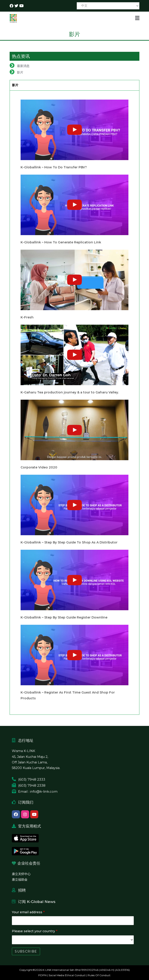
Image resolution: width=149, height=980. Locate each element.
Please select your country (34, 931)
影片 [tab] (15, 85)
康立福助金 (20, 880)
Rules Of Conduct (99, 975)
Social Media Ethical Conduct (67, 975)
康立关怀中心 (21, 874)
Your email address (28, 912)
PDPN (42, 975)
